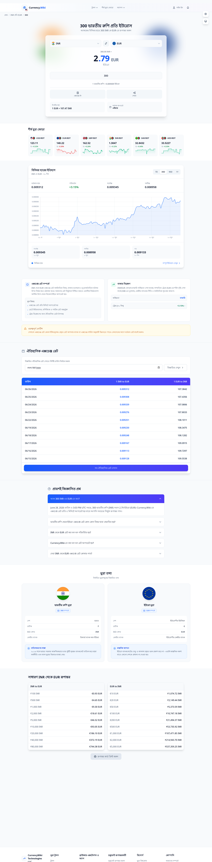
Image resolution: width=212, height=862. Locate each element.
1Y (177, 171)
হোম (6, 15)
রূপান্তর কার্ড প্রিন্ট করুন (106, 756)
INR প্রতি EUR (16, 15)
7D (156, 171)
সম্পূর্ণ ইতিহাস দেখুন (171, 263)
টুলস (52, 860)
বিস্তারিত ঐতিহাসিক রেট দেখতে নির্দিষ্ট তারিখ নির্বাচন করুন (47, 361)
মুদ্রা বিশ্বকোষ (142, 860)
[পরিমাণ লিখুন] (106, 75)
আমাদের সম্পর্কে (172, 860)
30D (163, 171)
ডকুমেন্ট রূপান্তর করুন (116, 860)
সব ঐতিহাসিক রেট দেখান (106, 468)
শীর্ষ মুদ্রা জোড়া (107, 7)
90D (170, 171)
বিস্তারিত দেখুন (175, 367)
